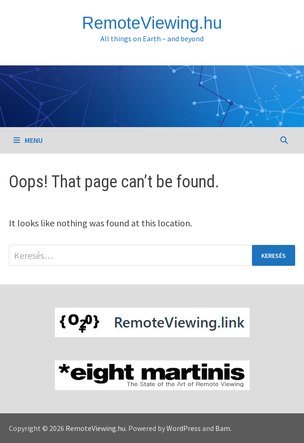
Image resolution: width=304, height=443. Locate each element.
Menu (28, 140)
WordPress (183, 428)
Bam (222, 428)
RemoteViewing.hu (152, 22)
